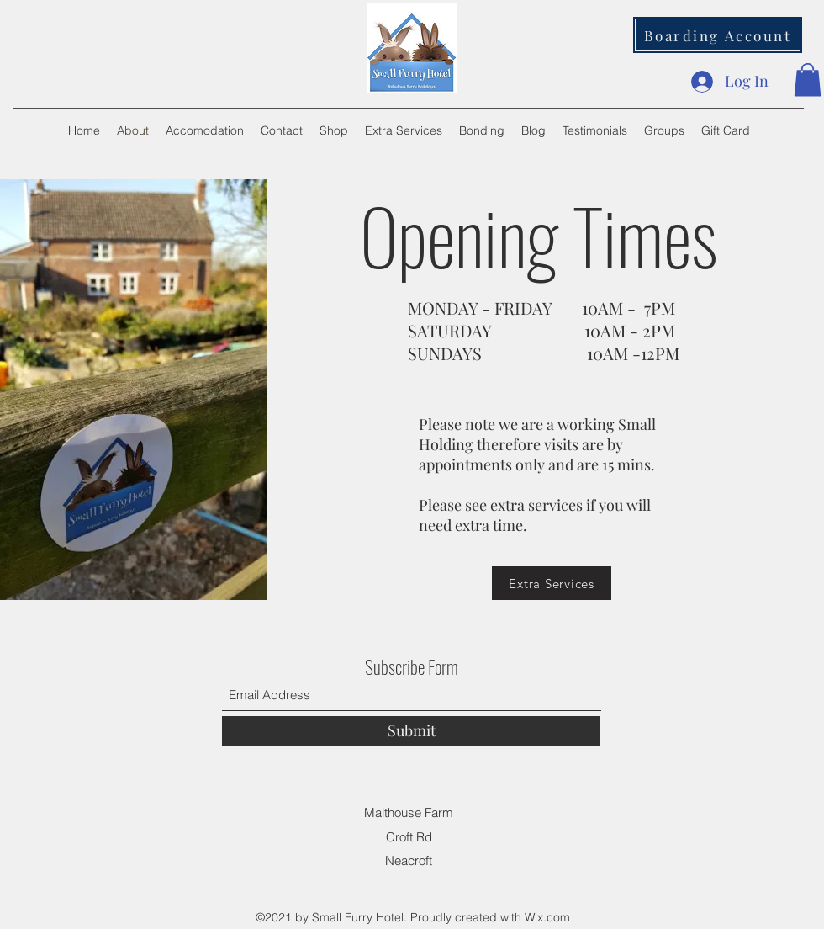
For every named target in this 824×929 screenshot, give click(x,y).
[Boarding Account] (717, 35)
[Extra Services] (551, 583)
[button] (807, 79)
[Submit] (411, 731)
